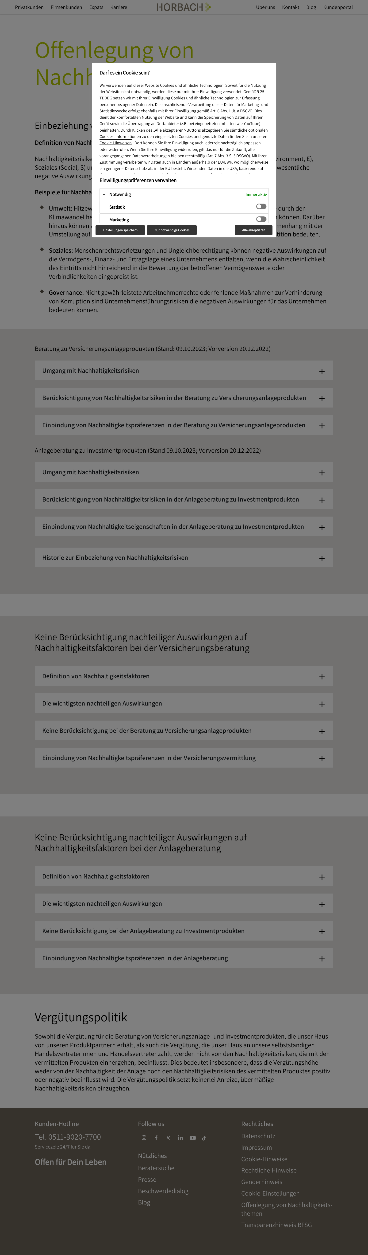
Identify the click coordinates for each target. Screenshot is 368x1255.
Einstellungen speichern (120, 230)
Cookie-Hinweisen (116, 142)
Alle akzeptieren (253, 230)
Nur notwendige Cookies (171, 230)
